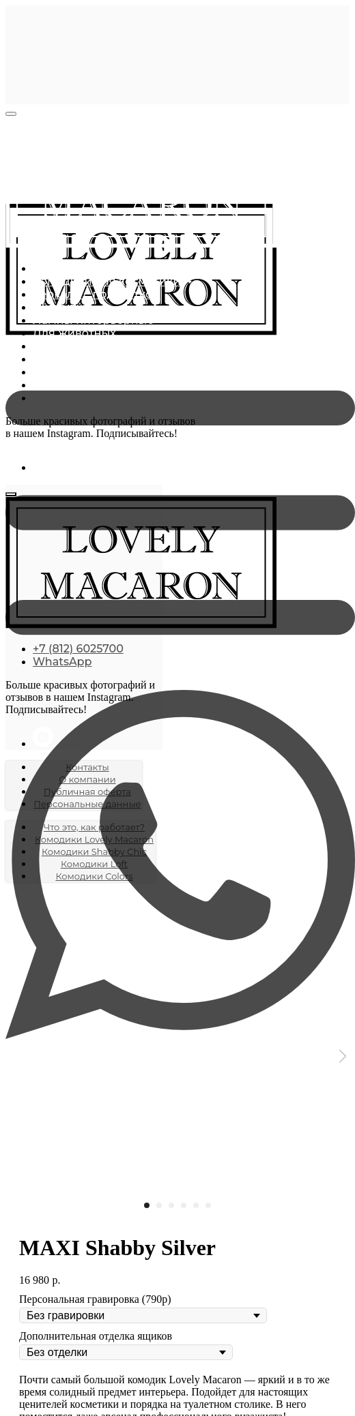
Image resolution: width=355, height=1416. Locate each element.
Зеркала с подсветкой (96, 294)
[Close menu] (10, 114)
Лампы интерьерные (93, 320)
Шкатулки (61, 307)
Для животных (74, 333)
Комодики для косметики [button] (108, 281)
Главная (55, 268)
